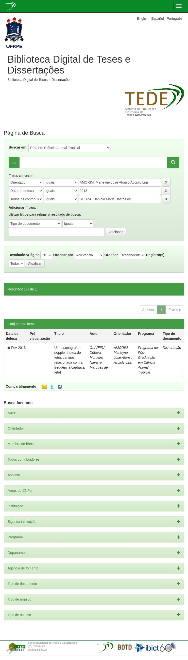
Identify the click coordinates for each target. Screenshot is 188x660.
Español (157, 18)
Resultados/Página (24, 255)
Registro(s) (155, 255)
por (14, 163)
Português (174, 18)
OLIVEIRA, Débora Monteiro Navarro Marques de (99, 357)
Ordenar (111, 255)
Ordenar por (63, 255)
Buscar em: (18, 147)
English (143, 18)
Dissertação (172, 348)
